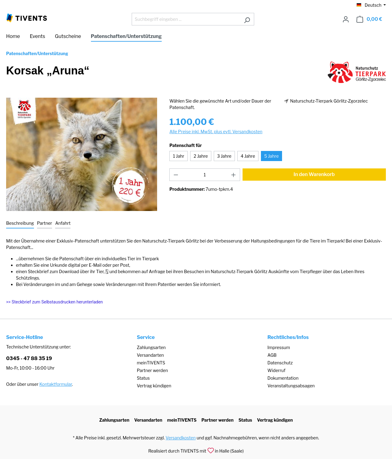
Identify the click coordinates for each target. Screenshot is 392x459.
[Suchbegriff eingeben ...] (186, 19)
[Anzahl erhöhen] (233, 174)
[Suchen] (247, 19)
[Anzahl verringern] (175, 174)
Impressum (278, 347)
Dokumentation (282, 378)
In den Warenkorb (314, 174)
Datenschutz (279, 362)
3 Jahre (224, 156)
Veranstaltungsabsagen (291, 385)
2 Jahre (201, 156)
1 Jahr (178, 156)
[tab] (20, 223)
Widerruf (276, 370)
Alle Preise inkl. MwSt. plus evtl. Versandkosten (215, 131)
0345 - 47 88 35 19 (29, 358)
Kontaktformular (56, 384)
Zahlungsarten (151, 347)
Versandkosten (181, 437)
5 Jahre (271, 156)
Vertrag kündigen (154, 385)
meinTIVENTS (151, 362)
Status (143, 378)
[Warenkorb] (369, 19)
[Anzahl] (205, 174)
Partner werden (152, 370)
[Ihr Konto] (346, 19)
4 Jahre (248, 156)
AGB (272, 355)
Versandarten (150, 355)
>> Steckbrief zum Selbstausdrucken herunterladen (54, 301)
